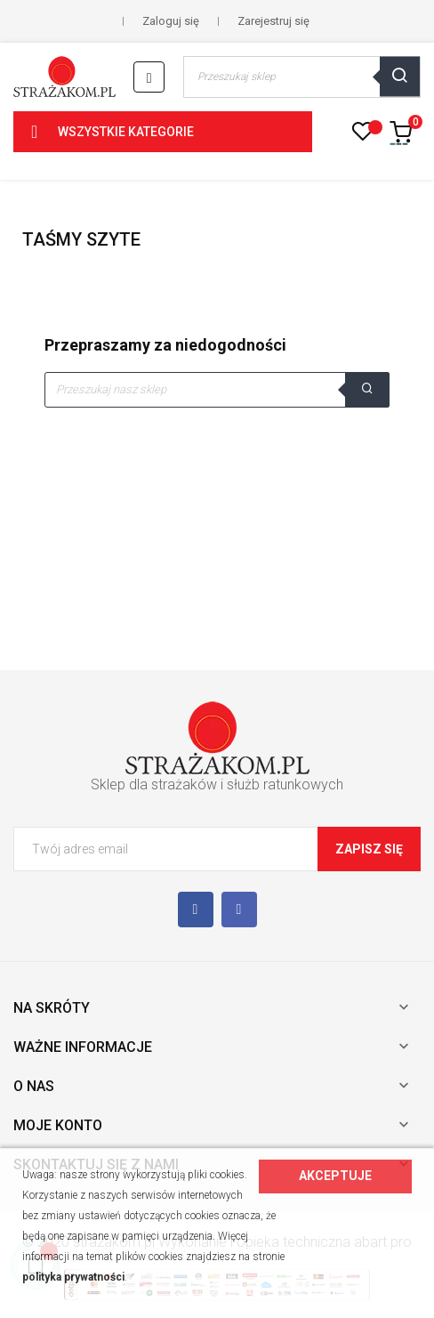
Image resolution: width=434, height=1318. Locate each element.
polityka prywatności (73, 1277)
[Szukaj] (217, 390)
